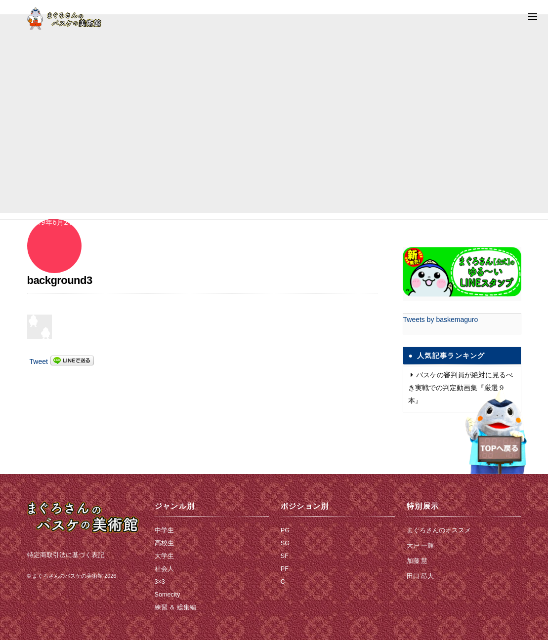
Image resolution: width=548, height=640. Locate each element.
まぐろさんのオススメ (439, 530)
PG (285, 530)
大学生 (164, 556)
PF (285, 568)
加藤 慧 (417, 561)
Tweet (39, 361)
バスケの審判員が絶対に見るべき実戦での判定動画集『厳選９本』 (460, 387)
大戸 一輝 (420, 545)
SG (285, 543)
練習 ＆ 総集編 (176, 607)
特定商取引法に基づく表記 (65, 555)
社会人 (164, 568)
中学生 (164, 530)
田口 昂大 (420, 576)
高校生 (164, 543)
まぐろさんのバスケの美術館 (67, 576)
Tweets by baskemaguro (440, 319)
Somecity (167, 594)
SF (285, 556)
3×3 (160, 581)
